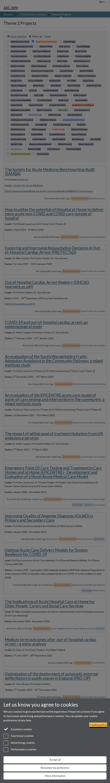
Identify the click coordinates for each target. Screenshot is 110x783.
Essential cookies (17, 729)
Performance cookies (19, 749)
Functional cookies (18, 736)
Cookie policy (98, 724)
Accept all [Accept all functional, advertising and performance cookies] (55, 759)
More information (55, 775)
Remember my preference (55, 767)
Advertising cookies (19, 743)
